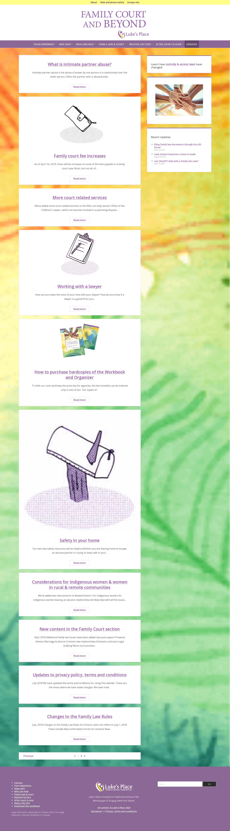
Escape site (133, 2)
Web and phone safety (112, 2)
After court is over (168, 44)
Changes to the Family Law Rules (79, 716)
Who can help (85, 44)
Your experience (43, 44)
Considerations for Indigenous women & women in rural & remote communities (79, 584)
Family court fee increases (80, 156)
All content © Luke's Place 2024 (114, 807)
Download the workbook (27, 806)
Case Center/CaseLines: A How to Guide (175, 154)
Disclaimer (96, 811)
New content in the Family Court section (79, 629)
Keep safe (65, 44)
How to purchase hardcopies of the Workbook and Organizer (79, 374)
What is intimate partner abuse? (79, 64)
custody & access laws (180, 64)
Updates (191, 44)
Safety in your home (80, 540)
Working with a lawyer (80, 286)
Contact (18, 782)
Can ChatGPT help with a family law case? (176, 161)
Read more (81, 87)
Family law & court (111, 44)
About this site (22, 803)
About (94, 2)
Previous (28, 756)
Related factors (140, 44)
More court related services (80, 197)
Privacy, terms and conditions (121, 811)
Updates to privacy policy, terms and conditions (80, 675)
